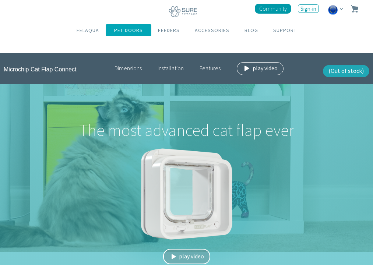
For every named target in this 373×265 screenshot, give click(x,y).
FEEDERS (169, 30)
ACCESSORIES (212, 30)
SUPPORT (285, 30)
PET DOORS (128, 30)
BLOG (251, 30)
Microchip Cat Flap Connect (40, 69)
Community (273, 8)
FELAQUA (88, 30)
